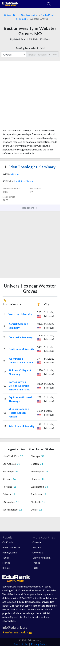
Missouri (21, 18)
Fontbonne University (21, 348)
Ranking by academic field (30, 48)
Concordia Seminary (20, 337)
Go (55, 54)
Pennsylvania (9, 552)
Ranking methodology (17, 632)
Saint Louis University (21, 426)
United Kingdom (41, 557)
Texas (5, 557)
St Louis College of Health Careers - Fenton (19, 412)
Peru (35, 567)
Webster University (20, 314)
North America (29, 14)
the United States (23, 180)
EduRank (45, 39)
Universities (10, 14)
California (7, 542)
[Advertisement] (30, 96)
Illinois (6, 567)
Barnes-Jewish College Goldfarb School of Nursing (18, 385)
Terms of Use (20, 644)
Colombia (37, 552)
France (36, 562)
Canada (36, 542)
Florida (6, 562)
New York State (11, 547)
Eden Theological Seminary (30, 167)
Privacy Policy (39, 644)
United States (48, 14)
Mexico (36, 547)
